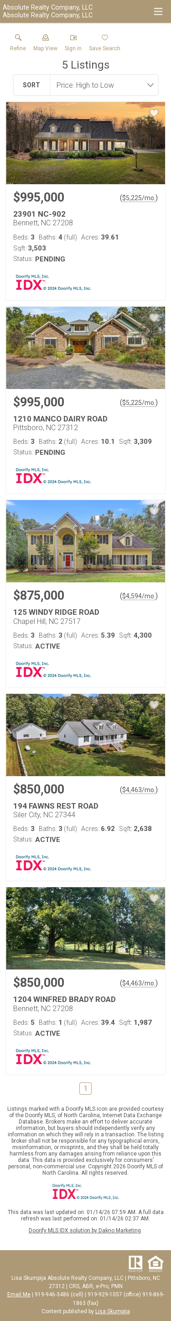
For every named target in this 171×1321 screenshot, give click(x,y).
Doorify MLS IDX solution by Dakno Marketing (85, 1230)
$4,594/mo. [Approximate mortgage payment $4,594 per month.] (138, 596)
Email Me (19, 1294)
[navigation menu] (158, 11)
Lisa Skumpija (112, 1311)
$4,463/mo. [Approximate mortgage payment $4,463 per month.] (138, 790)
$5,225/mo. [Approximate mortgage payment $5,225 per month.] (138, 198)
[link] (18, 45)
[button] (45, 45)
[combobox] (101, 85)
